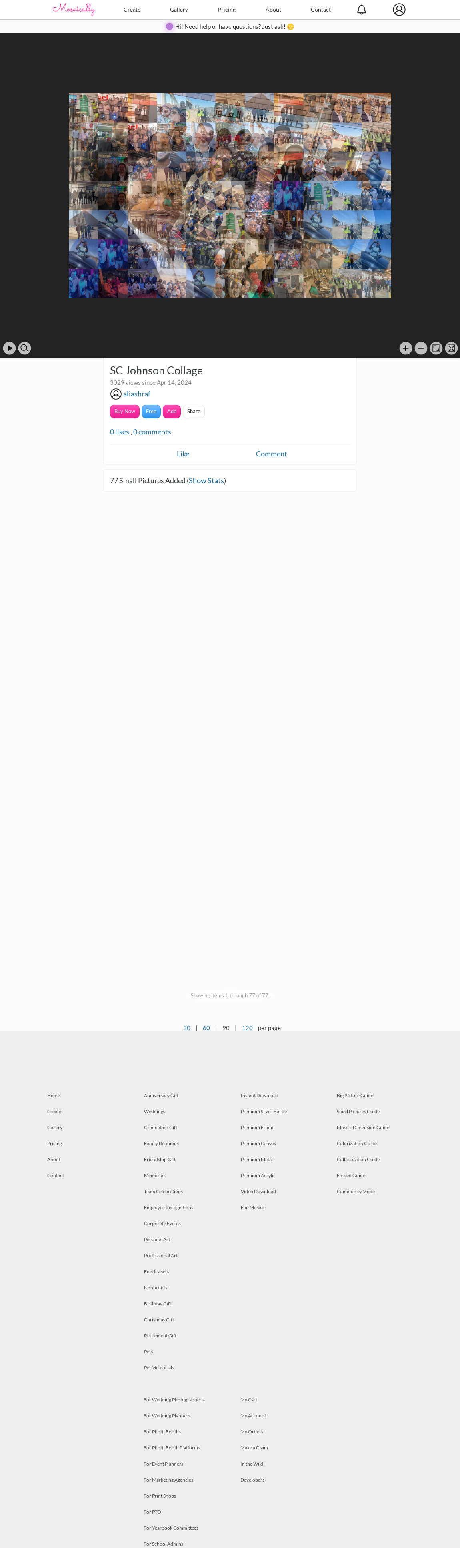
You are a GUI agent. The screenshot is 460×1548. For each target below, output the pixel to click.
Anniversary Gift (161, 1095)
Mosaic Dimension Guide (363, 1127)
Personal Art (157, 1239)
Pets (148, 1352)
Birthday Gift (157, 1304)
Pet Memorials (159, 1368)
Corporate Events (162, 1223)
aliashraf (136, 393)
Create (132, 9)
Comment (271, 453)
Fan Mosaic (253, 1207)
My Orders (251, 1432)
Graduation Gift (160, 1127)
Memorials (155, 1175)
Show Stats (206, 480)
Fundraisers (156, 1272)
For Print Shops (160, 1496)
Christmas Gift (159, 1320)
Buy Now (124, 411)
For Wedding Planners (167, 1416)
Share (193, 411)
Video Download (258, 1191)
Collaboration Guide (358, 1159)
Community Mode (356, 1191)
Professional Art (161, 1255)
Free (151, 411)
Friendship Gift (160, 1159)
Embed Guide (351, 1175)
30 (186, 1027)
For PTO (152, 1512)
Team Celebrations (163, 1191)
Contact (321, 9)
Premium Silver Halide (264, 1111)
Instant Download (259, 1095)
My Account (253, 1416)
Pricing (227, 9)
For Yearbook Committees (171, 1528)
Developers (252, 1480)
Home (53, 1095)
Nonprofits (155, 1288)
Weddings (154, 1111)
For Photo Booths (162, 1432)
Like (183, 453)
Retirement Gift (160, 1336)
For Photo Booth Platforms (172, 1448)
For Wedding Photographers (174, 1400)
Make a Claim (254, 1448)
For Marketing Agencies (168, 1480)
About (273, 9)
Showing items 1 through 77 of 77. (230, 995)
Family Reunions (161, 1143)
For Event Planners (163, 1464)
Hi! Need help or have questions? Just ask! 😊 (234, 26)
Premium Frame (257, 1127)
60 (206, 1027)
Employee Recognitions (168, 1207)
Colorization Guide (357, 1143)
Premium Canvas (258, 1143)
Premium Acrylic (258, 1175)
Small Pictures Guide (358, 1111)
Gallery (179, 9)
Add (171, 411)
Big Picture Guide (355, 1095)
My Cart (248, 1400)
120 (247, 1027)
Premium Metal (257, 1159)
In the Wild (251, 1464)
